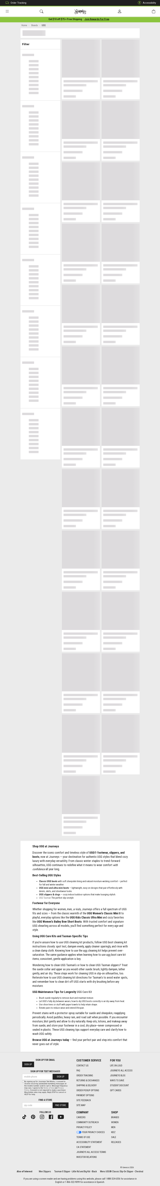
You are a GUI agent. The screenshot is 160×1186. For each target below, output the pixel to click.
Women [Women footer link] (114, 1122)
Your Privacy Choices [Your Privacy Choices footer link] (90, 1132)
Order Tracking (15, 3)
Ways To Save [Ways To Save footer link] (117, 1080)
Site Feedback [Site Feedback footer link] (83, 1100)
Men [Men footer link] (113, 1127)
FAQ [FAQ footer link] (78, 1070)
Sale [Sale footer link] (113, 1137)
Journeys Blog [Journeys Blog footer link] (117, 1075)
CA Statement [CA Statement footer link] (83, 1147)
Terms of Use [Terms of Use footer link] (83, 1137)
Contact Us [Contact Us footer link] (82, 1065)
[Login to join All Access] (65, 20)
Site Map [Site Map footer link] (81, 1105)
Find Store (60, 1105)
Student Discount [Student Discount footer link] (119, 1085)
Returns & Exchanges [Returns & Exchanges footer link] (87, 1080)
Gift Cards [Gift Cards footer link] (115, 1090)
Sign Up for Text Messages (45, 1071)
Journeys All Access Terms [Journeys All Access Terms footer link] (91, 1152)
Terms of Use (49, 1088)
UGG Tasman (45, 898)
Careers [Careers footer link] (81, 1117)
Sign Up (28, 1064)
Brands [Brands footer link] (115, 1117)
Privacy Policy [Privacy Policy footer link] (84, 1127)
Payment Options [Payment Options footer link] (85, 1095)
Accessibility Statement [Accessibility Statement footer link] (89, 1142)
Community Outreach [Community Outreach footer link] (87, 1122)
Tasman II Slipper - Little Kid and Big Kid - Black (75, 1171)
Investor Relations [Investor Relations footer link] (86, 1157)
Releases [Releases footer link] (116, 1142)
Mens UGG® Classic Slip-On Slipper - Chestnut (121, 1171)
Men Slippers (45, 1171)
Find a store (45, 1100)
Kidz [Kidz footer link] (113, 1132)
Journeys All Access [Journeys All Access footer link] (121, 1070)
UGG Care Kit (84, 992)
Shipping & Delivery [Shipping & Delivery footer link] (86, 1085)
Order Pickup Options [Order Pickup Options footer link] (87, 1090)
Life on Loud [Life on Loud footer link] (116, 1065)
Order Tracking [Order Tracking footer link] (84, 1075)
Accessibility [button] (146, 3)
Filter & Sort (40, 43)
